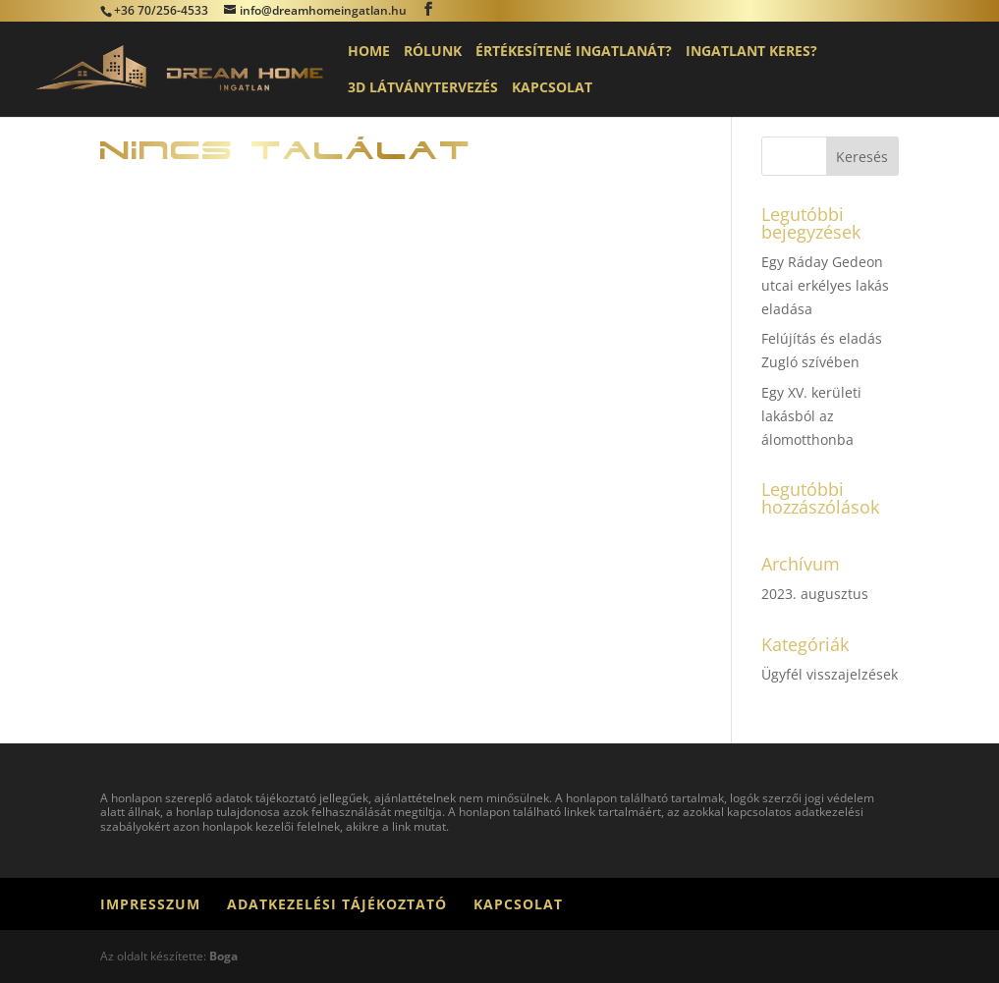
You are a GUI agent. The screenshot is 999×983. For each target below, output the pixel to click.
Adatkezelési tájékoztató (337, 904)
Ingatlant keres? (751, 52)
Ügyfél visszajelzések (829, 674)
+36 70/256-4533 (161, 10)
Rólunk (433, 52)
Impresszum (150, 904)
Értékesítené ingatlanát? (573, 52)
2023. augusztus (814, 593)
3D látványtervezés (423, 88)
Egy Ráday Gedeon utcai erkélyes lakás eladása (825, 285)
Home (369, 52)
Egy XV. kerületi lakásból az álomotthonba (811, 416)
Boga (223, 956)
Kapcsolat (552, 88)
